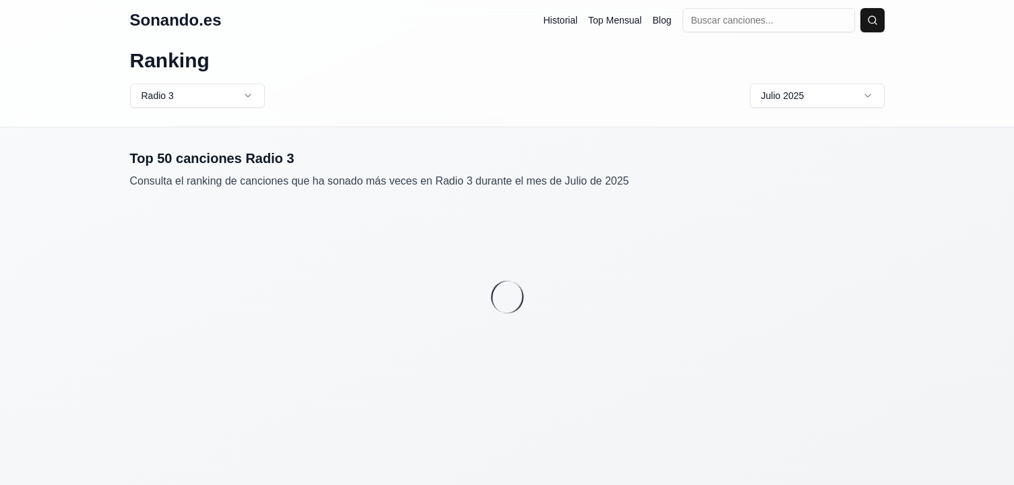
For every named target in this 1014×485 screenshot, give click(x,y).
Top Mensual (614, 20)
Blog (661, 20)
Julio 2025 (817, 95)
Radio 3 (197, 95)
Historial (561, 20)
